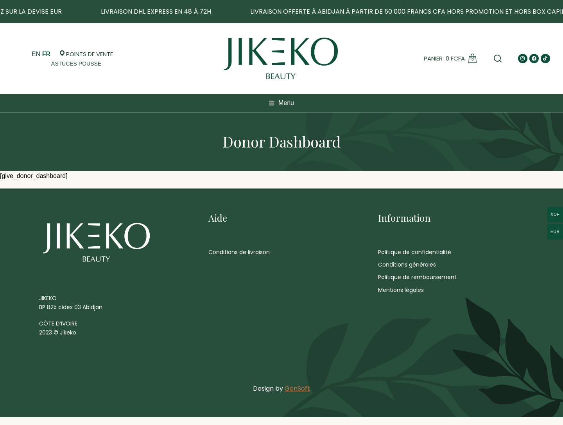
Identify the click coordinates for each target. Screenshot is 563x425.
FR (46, 54)
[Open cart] (76, 63)
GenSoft (297, 395)
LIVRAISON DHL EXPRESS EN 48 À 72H (204, 11)
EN (36, 54)
